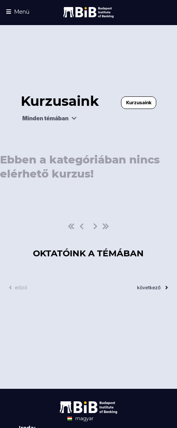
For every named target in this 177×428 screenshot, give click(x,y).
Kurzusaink (139, 102)
